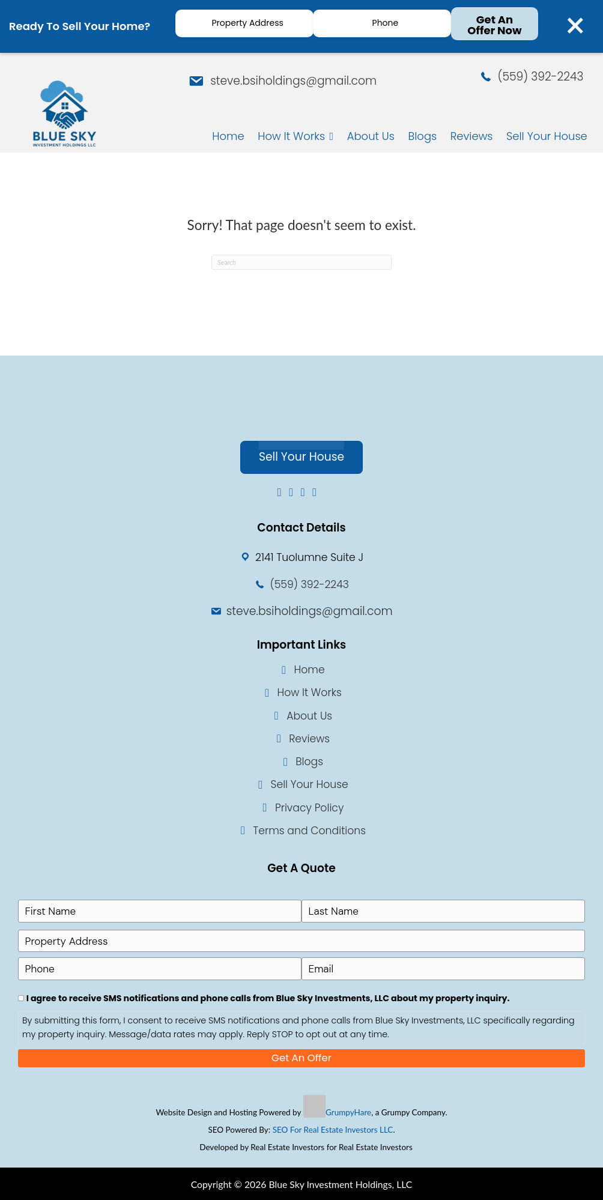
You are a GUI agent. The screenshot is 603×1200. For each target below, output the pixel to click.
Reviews (309, 742)
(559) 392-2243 (542, 78)
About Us (309, 719)
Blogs (309, 765)
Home (309, 673)
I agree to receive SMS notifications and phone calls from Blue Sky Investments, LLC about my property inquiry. (268, 997)
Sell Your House (309, 788)
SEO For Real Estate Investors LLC (333, 1129)
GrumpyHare (348, 1111)
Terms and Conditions (309, 833)
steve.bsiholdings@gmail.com (291, 79)
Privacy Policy (309, 811)
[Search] (301, 265)
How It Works (309, 696)
